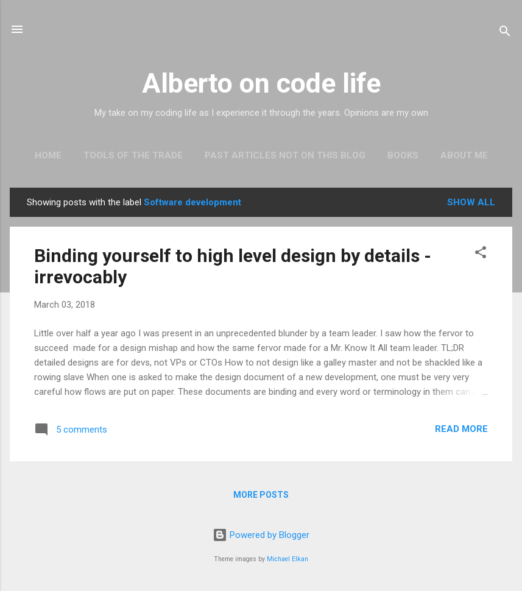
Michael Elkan (287, 559)
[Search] (505, 33)
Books (402, 155)
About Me (464, 155)
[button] (480, 254)
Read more (461, 428)
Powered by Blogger (261, 534)
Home (48, 155)
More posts (261, 495)
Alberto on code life (261, 83)
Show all (471, 202)
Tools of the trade (133, 155)
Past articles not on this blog (285, 155)
